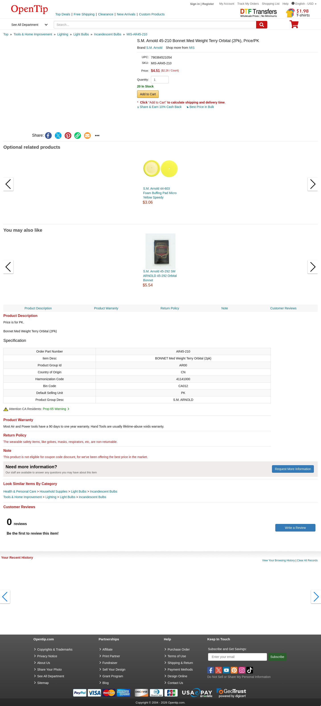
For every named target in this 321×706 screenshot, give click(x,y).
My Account (226, 3)
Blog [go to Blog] (106, 683)
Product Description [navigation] (38, 308)
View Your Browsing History (278, 560)
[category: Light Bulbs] (81, 34)
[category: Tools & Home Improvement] (33, 34)
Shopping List (271, 3)
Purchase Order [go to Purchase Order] (179, 649)
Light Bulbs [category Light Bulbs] (78, 491)
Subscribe (277, 657)
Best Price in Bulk (200, 107)
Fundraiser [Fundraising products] (110, 663)
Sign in (195, 4)
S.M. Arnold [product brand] (154, 47)
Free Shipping (84, 14)
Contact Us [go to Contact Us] (175, 683)
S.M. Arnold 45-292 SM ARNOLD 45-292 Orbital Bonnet (160, 276)
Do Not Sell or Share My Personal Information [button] (239, 677)
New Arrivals (126, 14)
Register (208, 4)
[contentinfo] (29, 9)
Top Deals (62, 14)
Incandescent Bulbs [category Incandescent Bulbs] (103, 491)
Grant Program (113, 676)
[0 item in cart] (294, 26)
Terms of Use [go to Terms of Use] (177, 656)
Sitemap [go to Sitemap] (43, 683)
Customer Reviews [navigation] (283, 308)
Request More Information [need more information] (293, 469)
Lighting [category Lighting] (50, 497)
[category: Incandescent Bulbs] (107, 34)
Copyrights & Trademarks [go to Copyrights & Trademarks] (54, 649)
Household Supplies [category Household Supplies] (54, 491)
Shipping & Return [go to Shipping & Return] (180, 663)
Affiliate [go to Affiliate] (108, 649)
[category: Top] (5, 34)
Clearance (105, 14)
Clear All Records (307, 560)
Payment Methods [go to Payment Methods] (180, 669)
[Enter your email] (237, 657)
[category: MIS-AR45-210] (137, 34)
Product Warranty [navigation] (106, 308)
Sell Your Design (114, 669)
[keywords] (155, 24)
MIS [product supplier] (192, 47)
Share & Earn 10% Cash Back (159, 107)
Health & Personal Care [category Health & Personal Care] (19, 491)
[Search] (261, 24)
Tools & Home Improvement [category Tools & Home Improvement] (22, 497)
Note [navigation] (224, 308)
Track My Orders (248, 3)
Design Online (177, 676)
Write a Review (295, 528)
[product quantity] (160, 79)
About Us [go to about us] (43, 663)
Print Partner (111, 656)
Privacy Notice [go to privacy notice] (47, 656)
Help (285, 3)
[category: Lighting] (62, 34)
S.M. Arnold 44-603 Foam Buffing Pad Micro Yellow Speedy (160, 193)
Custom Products (152, 14)
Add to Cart (148, 94)
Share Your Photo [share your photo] (49, 669)
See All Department (24, 24)
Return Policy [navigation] (169, 308)
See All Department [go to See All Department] (50, 676)
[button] (304, 3)
